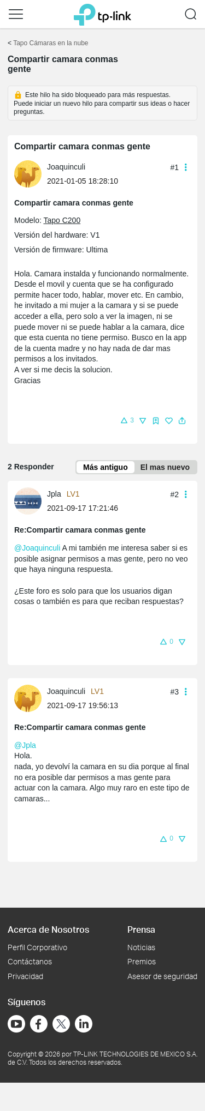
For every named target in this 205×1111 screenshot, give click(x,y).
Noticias (141, 947)
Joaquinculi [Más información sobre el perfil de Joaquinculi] (66, 166)
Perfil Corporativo (37, 947)
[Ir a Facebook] (39, 1023)
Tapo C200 (61, 220)
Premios (141, 961)
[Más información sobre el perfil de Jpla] (30, 500)
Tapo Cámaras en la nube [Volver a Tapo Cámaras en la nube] (50, 43)
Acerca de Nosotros (48, 929)
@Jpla (25, 745)
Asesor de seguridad (162, 976)
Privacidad (25, 976)
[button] (16, 14)
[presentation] (28, 174)
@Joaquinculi (37, 548)
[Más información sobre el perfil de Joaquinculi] (30, 172)
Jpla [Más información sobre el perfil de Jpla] (54, 494)
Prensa (141, 929)
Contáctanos (30, 961)
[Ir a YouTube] (16, 1023)
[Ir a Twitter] (61, 1025)
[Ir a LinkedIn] (83, 1023)
